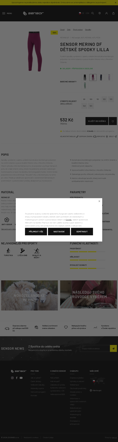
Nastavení (59, 231)
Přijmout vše (36, 231)
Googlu (69, 220)
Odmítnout (82, 231)
